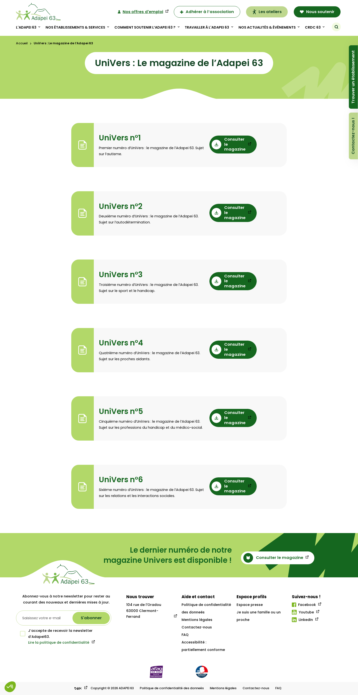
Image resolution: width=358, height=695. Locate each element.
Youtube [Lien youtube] (303, 612)
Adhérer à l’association (207, 12)
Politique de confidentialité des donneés (172, 688)
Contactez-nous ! (353, 136)
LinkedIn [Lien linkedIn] (302, 619)
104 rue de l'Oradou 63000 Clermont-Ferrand (143, 610)
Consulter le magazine (229, 144)
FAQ (185, 634)
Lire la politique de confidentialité (58, 642)
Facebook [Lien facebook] (304, 604)
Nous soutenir (317, 12)
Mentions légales (197, 619)
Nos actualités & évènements (267, 27)
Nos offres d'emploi (140, 12)
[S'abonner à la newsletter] (91, 618)
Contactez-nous (197, 627)
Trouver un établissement (353, 77)
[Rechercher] (336, 27)
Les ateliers (267, 12)
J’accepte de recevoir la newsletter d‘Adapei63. (56, 633)
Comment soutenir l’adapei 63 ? (145, 27)
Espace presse (250, 604)
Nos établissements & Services (75, 27)
